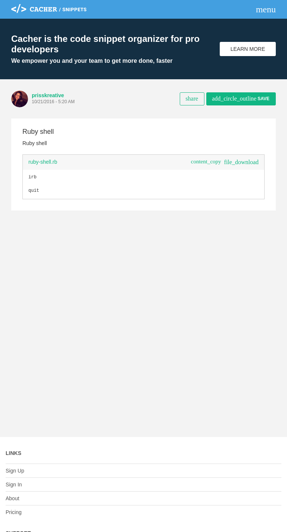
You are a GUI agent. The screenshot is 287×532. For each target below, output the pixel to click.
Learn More (248, 49)
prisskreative (48, 95)
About (12, 498)
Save (240, 98)
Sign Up (15, 471)
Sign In (14, 485)
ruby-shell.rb (42, 162)
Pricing (14, 512)
